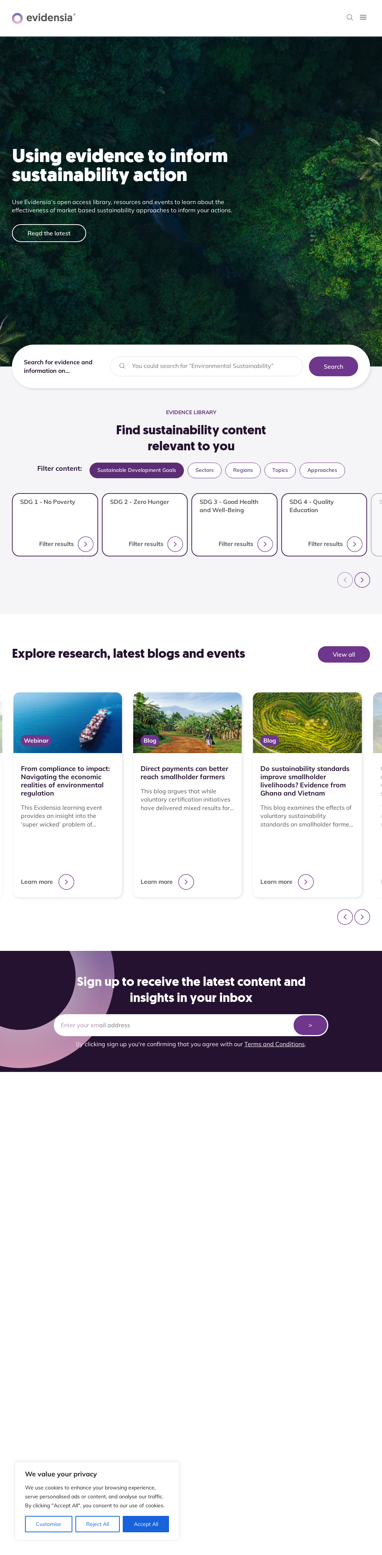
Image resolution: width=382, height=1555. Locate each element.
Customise (48, 1524)
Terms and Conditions (274, 1044)
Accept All (146, 1524)
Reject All (97, 1524)
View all (344, 654)
